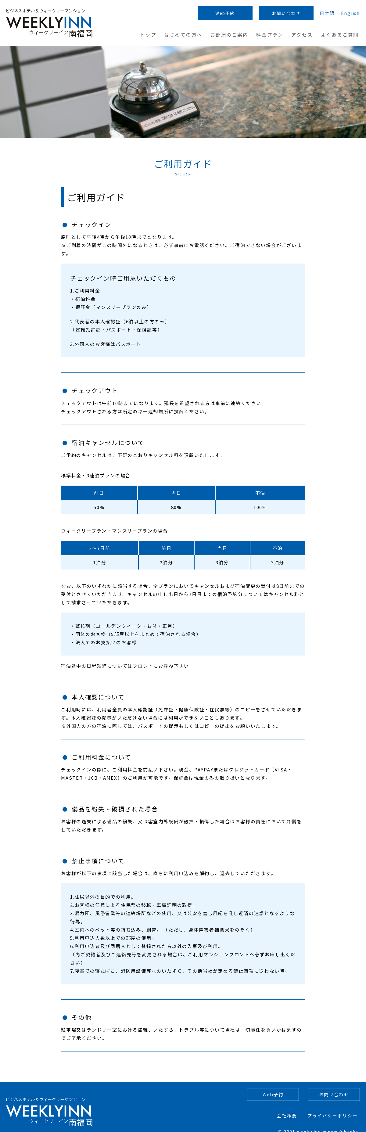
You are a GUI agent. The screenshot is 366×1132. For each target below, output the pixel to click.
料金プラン (272, 34)
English (350, 13)
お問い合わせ (285, 13)
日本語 (326, 13)
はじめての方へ (188, 34)
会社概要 (289, 1108)
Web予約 (224, 13)
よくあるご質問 (342, 34)
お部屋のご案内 (233, 34)
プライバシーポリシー (334, 1108)
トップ (153, 34)
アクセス (305, 34)
